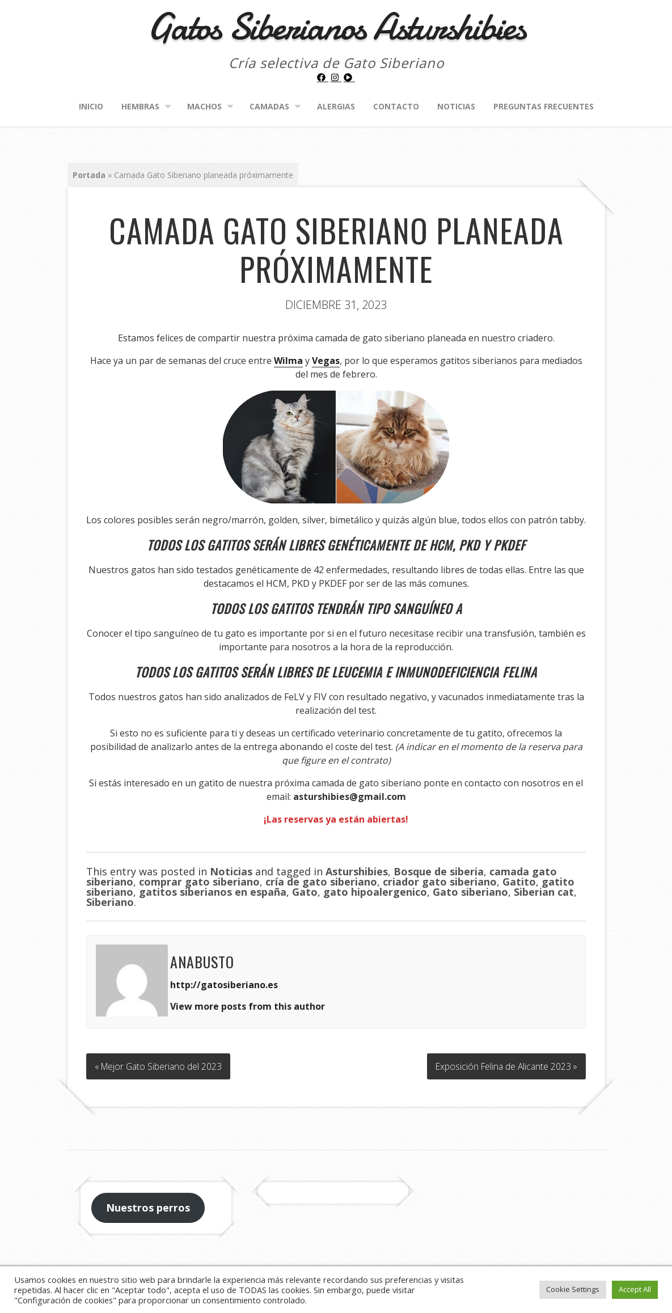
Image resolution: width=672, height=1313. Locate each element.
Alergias (336, 106)
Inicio (91, 106)
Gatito (519, 881)
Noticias (456, 106)
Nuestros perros (148, 1205)
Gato (305, 892)
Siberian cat (544, 892)
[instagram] (336, 77)
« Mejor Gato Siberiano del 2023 (160, 1064)
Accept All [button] (635, 1289)
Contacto (396, 106)
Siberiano (110, 902)
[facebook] (322, 77)
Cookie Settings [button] (572, 1289)
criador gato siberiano (440, 881)
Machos (204, 106)
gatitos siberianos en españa (212, 892)
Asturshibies (357, 871)
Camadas (269, 106)
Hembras (140, 106)
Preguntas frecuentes (543, 106)
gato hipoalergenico (375, 892)
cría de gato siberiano (321, 881)
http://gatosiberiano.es (224, 985)
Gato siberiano (470, 892)
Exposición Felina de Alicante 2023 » (504, 1064)
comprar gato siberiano (199, 881)
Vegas (326, 360)
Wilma (288, 360)
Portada (89, 175)
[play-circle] (349, 77)
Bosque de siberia (439, 871)
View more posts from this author (247, 1006)
